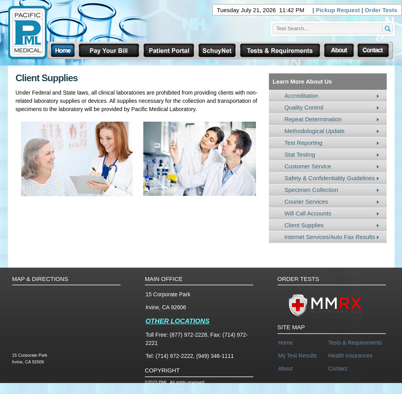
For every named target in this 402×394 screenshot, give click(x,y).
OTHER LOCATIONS (178, 321)
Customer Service (308, 166)
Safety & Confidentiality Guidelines (330, 178)
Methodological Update (315, 131)
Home (285, 342)
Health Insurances (350, 355)
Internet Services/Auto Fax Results (330, 236)
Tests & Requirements (355, 342)
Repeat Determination (313, 119)
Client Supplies (304, 225)
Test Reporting (304, 142)
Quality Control (304, 107)
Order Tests (381, 10)
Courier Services (306, 201)
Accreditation (302, 95)
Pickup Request (338, 10)
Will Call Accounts (308, 213)
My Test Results (297, 355)
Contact (337, 368)
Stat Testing (300, 154)
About (285, 368)
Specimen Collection (311, 189)
